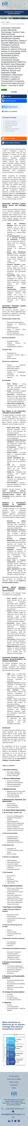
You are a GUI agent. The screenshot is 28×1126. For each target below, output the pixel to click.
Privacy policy (14, 1076)
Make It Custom (8, 138)
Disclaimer (14, 1085)
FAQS (14, 1088)
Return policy (14, 1082)
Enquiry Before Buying (10, 143)
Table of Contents (9, 111)
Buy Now (6, 96)
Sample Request (9, 101)
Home (2, 22)
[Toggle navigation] (25, 4)
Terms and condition (14, 1079)
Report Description (10, 107)
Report (8, 22)
